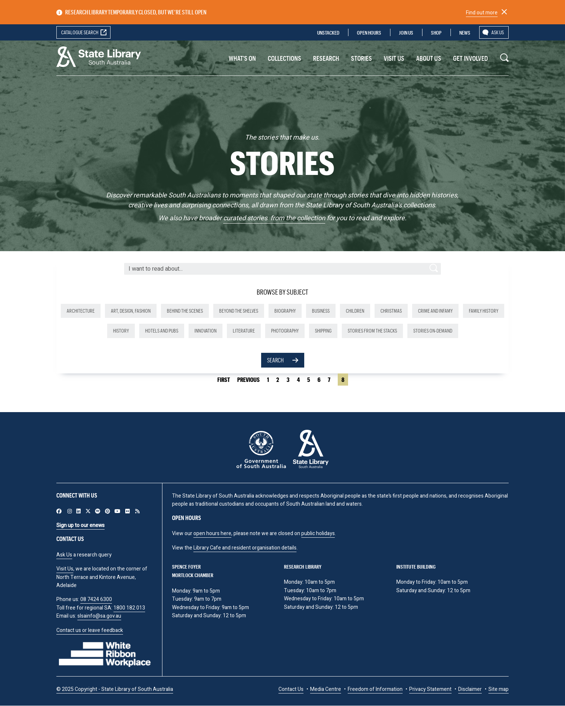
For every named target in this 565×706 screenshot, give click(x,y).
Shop (436, 32)
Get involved (470, 58)
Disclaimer (470, 689)
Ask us (497, 32)
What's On (242, 58)
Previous (248, 379)
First (223, 379)
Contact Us (290, 689)
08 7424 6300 (96, 599)
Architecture (81, 311)
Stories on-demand (432, 330)
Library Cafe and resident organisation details (244, 548)
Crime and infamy (435, 311)
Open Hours (369, 32)
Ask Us (64, 555)
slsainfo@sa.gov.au (99, 616)
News (464, 32)
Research (326, 58)
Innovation (205, 330)
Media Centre (325, 689)
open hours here (212, 533)
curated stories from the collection (274, 218)
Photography (285, 330)
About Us (428, 58)
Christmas (391, 311)
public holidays (318, 533)
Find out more (482, 13)
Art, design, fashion (131, 311)
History (121, 330)
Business (321, 311)
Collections (284, 58)
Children (355, 311)
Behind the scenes (185, 311)
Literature (244, 330)
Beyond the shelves (238, 311)
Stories (361, 58)
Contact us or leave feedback (89, 630)
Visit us (394, 58)
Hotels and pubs (161, 330)
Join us (406, 32)
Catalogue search (79, 32)
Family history (483, 311)
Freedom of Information (375, 689)
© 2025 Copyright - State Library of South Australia (114, 689)
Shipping (323, 330)
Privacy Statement (430, 689)
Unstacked (328, 32)
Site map (498, 689)
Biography (285, 311)
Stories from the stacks (372, 330)
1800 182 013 (129, 608)
